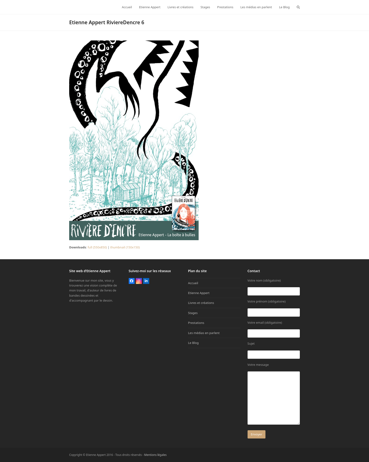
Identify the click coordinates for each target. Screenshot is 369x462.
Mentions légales (155, 455)
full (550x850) (97, 247)
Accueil (193, 283)
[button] (298, 7)
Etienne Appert (198, 293)
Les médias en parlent (204, 333)
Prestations (196, 323)
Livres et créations (201, 303)
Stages (193, 313)
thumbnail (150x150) (125, 247)
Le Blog (193, 343)
